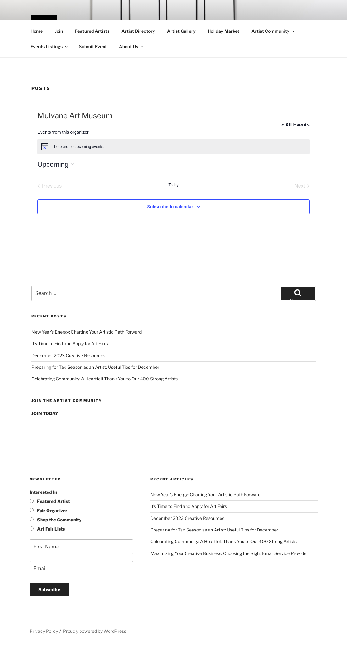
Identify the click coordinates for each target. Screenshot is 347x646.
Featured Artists (92, 31)
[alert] (173, 146)
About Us (131, 46)
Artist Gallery (181, 31)
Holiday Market (223, 31)
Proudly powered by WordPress (94, 631)
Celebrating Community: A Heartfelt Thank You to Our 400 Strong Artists (104, 378)
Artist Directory (138, 31)
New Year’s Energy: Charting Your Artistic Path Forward (86, 331)
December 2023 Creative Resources (68, 355)
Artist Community (273, 31)
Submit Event (93, 46)
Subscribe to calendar (170, 206)
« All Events (295, 124)
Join (59, 31)
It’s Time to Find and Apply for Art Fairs (69, 343)
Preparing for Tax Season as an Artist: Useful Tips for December (95, 367)
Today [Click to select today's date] (173, 185)
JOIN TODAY (45, 413)
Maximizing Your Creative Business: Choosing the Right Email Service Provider (229, 553)
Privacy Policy (44, 631)
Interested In (43, 492)
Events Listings (50, 46)
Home (37, 31)
